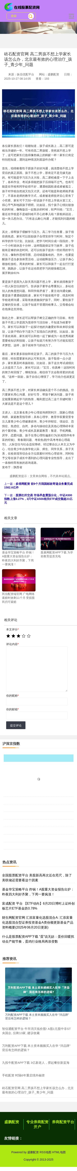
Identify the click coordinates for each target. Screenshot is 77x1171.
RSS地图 (45, 1152)
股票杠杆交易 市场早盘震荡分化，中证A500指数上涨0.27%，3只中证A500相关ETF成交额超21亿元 (38, 499)
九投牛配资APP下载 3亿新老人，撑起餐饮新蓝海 (35, 1062)
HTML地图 (59, 1152)
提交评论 (16, 725)
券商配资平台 (63, 1122)
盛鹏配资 (11, 1122)
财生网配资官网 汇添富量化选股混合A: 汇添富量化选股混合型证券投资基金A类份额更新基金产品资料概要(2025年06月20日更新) (37, 922)
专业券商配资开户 (37, 1124)
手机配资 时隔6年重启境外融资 (23, 1075)
